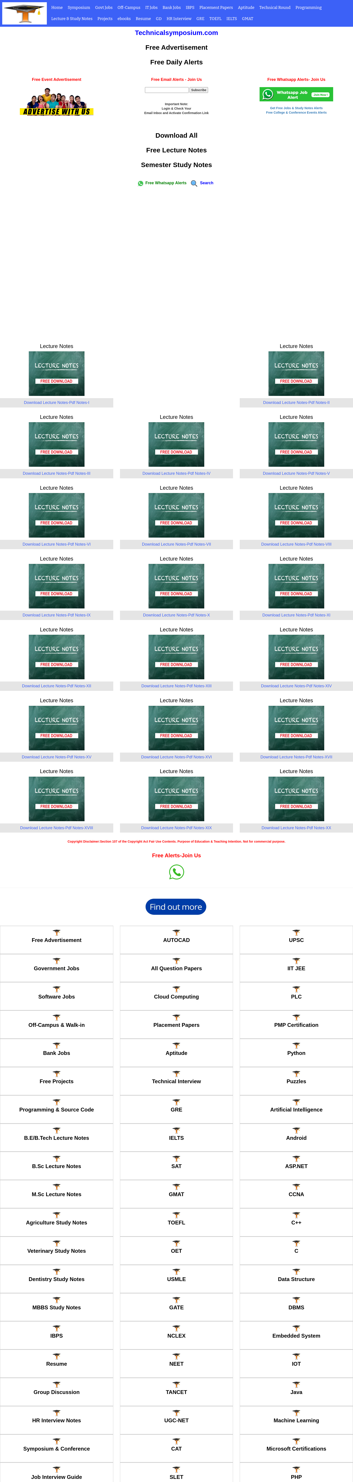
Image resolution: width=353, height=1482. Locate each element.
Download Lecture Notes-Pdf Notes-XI (296, 615)
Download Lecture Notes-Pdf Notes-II (296, 402)
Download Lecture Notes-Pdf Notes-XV (56, 757)
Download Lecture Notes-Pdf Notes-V (296, 473)
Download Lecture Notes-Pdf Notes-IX (57, 615)
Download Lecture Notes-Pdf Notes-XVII (296, 757)
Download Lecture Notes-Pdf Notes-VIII (296, 544)
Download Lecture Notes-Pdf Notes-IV (176, 473)
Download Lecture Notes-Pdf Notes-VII (176, 544)
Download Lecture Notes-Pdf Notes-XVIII (56, 828)
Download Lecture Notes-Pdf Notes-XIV (296, 686)
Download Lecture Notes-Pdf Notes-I (56, 402)
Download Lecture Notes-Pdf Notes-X (176, 615)
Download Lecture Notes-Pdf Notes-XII (56, 686)
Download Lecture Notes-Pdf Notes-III (56, 473)
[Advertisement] (176, 263)
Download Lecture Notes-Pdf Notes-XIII (176, 686)
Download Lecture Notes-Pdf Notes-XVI (176, 757)
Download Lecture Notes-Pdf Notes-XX (296, 828)
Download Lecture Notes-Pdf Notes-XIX (176, 828)
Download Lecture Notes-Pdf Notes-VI (57, 544)
